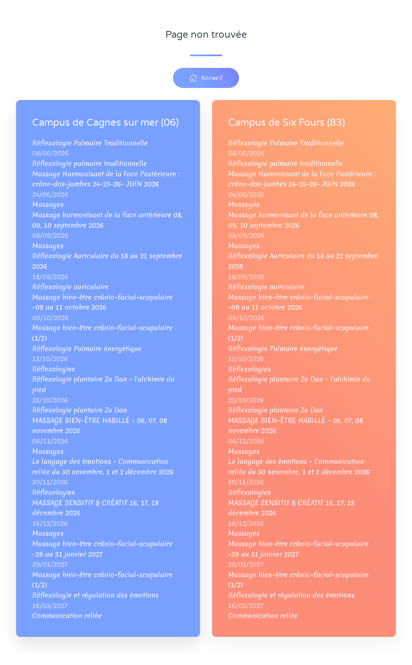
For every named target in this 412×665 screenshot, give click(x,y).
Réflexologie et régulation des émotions (95, 595)
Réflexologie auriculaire (70, 286)
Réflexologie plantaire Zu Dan (79, 409)
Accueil (206, 78)
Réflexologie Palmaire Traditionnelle (90, 142)
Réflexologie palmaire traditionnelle (89, 163)
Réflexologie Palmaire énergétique (87, 348)
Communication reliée (67, 615)
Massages (48, 204)
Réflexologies (53, 368)
